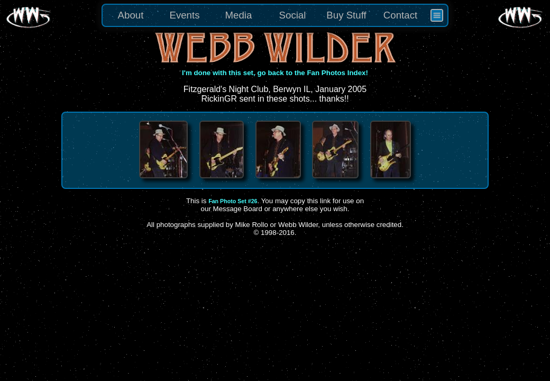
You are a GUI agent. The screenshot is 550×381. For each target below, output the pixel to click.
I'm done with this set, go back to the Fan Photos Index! (275, 73)
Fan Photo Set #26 (232, 201)
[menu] (275, 15)
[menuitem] (436, 15)
